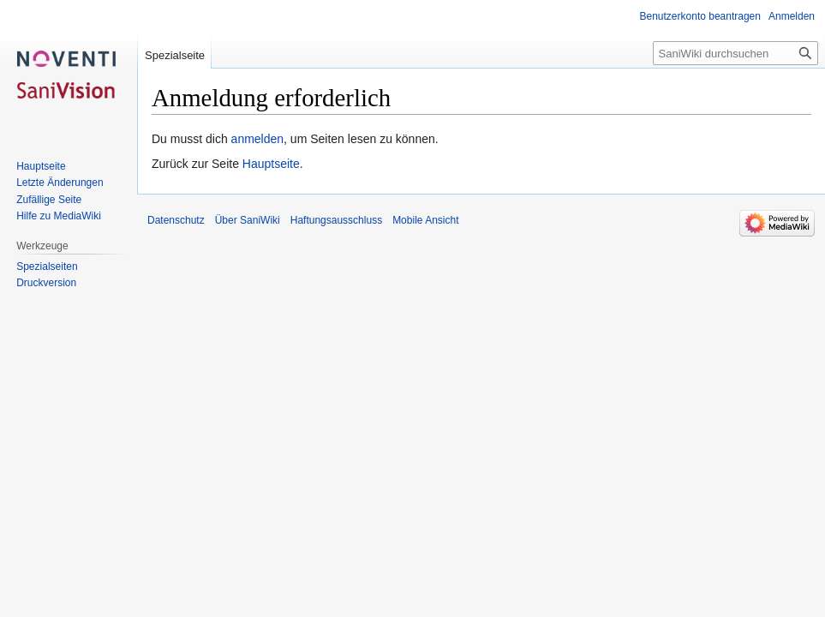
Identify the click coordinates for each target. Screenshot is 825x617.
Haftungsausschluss (336, 220)
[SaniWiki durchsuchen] (735, 53)
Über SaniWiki (247, 220)
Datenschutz (176, 220)
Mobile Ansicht (425, 220)
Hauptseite (271, 164)
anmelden (257, 139)
